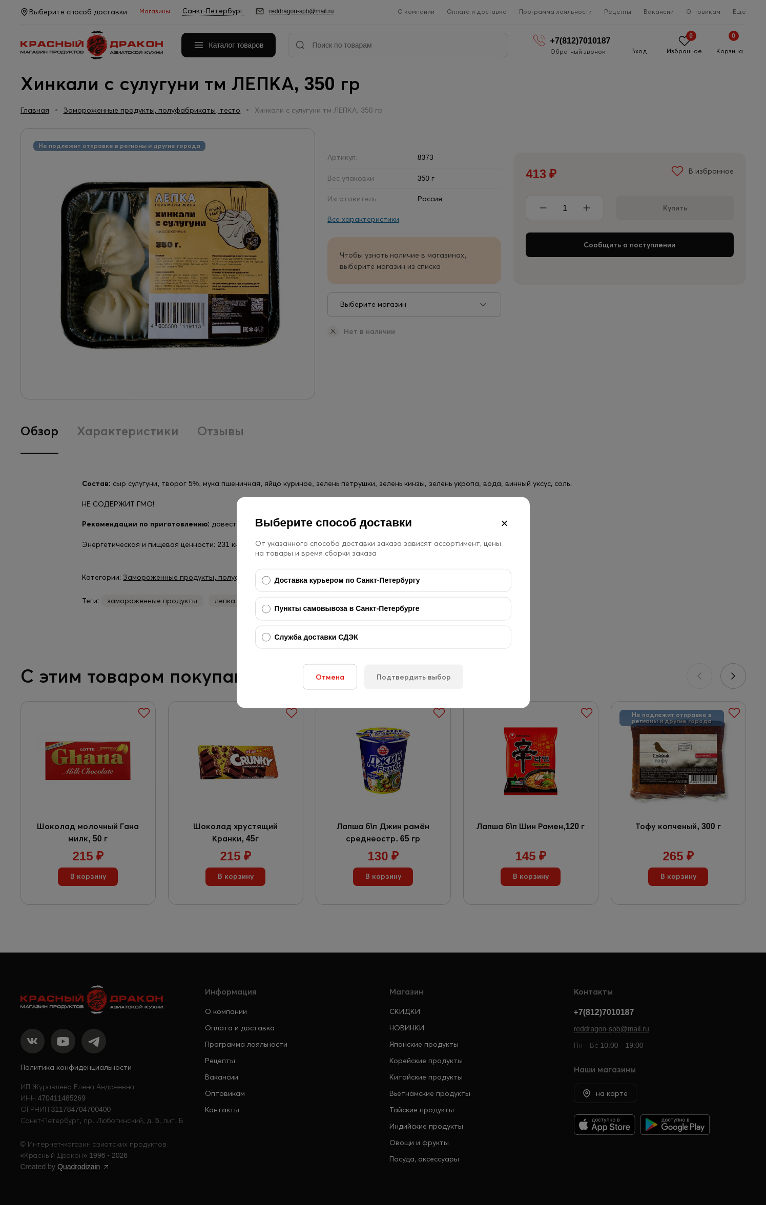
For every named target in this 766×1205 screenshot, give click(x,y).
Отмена (330, 677)
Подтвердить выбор (414, 677)
